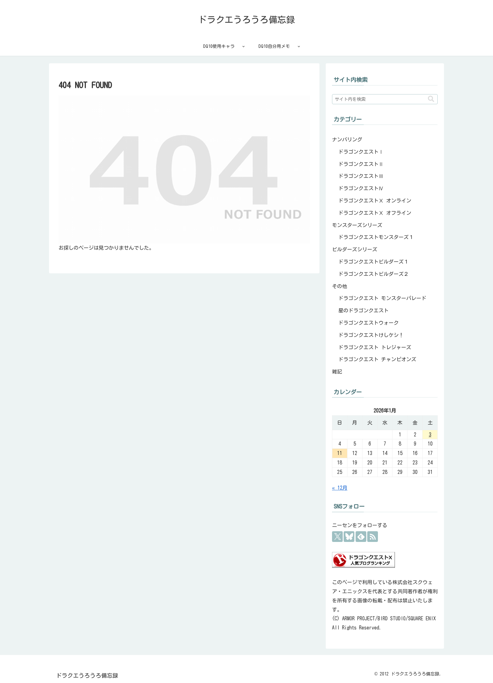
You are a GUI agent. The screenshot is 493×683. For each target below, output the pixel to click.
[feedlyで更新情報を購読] (361, 536)
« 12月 (339, 487)
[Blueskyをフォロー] (349, 536)
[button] (431, 99)
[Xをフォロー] (337, 536)
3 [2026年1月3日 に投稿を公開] (430, 434)
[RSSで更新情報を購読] (372, 536)
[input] (385, 99)
